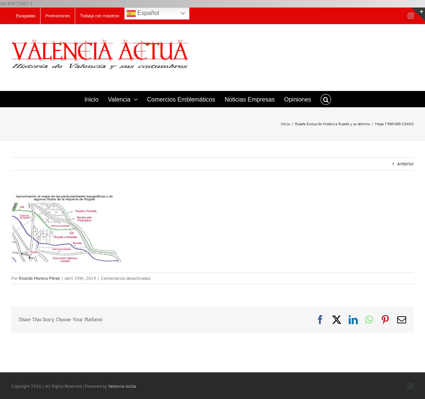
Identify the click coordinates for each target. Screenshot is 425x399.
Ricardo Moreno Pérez (39, 278)
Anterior (405, 164)
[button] (326, 99)
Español (143, 13)
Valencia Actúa (122, 386)
